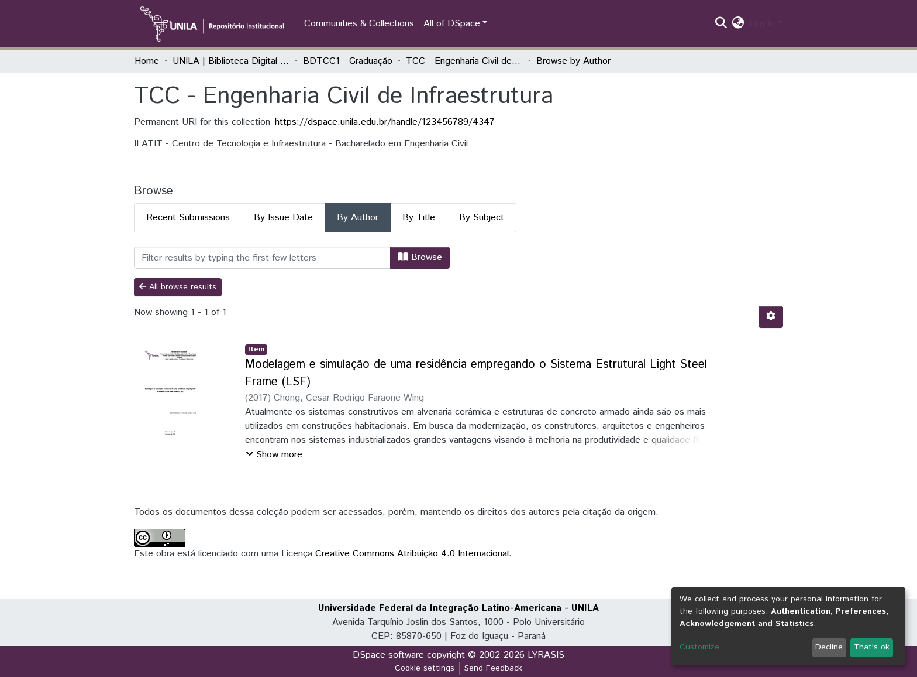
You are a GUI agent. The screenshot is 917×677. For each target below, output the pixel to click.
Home (147, 61)
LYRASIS (546, 655)
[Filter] (262, 258)
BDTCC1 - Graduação (347, 61)
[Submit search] (721, 24)
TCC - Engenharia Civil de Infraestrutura (464, 61)
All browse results (177, 287)
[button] (738, 24)
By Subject (481, 217)
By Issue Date (283, 217)
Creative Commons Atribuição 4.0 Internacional (412, 553)
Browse (420, 257)
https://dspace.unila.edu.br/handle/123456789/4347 (385, 122)
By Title (418, 217)
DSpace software (388, 655)
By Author (357, 217)
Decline (829, 647)
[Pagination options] (771, 317)
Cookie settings (424, 668)
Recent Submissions (188, 217)
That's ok (871, 647)
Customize (699, 647)
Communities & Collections (359, 23)
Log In (762, 23)
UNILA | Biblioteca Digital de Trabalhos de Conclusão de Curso (231, 61)
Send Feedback (493, 668)
